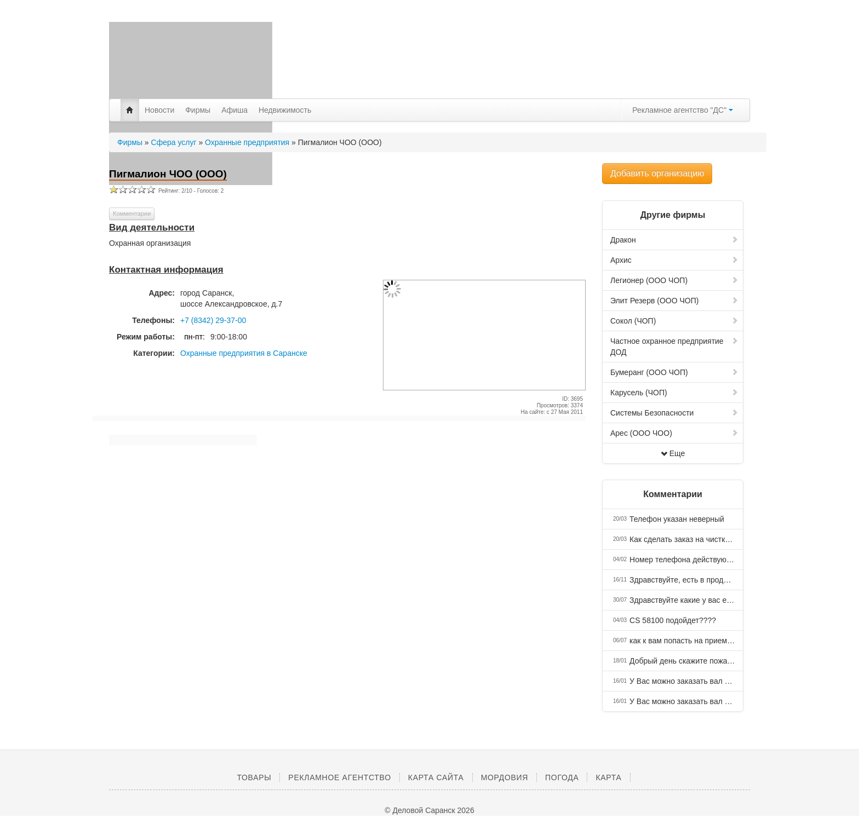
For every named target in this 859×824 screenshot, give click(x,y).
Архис (674, 260)
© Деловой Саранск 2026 (429, 810)
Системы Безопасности (674, 412)
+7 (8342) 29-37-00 (213, 320)
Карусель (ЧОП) (674, 392)
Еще (673, 453)
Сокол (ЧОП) (674, 320)
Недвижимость (285, 110)
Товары (254, 777)
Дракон (674, 239)
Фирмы (197, 110)
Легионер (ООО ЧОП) (674, 280)
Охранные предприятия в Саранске (243, 353)
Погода (562, 777)
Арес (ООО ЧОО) (674, 433)
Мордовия (504, 777)
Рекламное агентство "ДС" (682, 110)
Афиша (234, 110)
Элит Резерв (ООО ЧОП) (674, 300)
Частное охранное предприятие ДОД (674, 346)
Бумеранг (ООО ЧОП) (674, 372)
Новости (159, 110)
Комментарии (132, 213)
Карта (608, 777)
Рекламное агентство (339, 777)
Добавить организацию (657, 173)
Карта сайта (436, 777)
